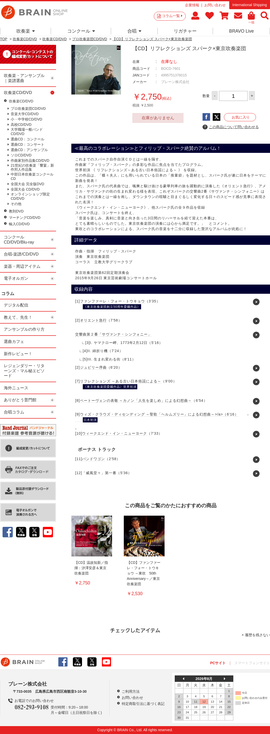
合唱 (134, 31)
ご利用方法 (131, 691)
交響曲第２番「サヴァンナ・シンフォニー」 (113, 334)
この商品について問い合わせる (230, 127)
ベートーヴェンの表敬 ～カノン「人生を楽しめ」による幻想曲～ (136, 400)
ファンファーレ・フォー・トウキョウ (112, 301)
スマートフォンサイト (252, 663)
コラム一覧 (172, 16)
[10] (78, 433)
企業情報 (192, 5)
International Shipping (249, 5)
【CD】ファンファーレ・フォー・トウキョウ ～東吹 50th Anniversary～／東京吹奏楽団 (143, 573)
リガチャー (185, 31)
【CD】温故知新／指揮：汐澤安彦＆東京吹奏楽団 (91, 567)
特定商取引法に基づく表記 (143, 704)
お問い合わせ (215, 5)
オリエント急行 (93, 320)
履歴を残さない (257, 635)
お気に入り (241, 117)
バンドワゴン (93, 459)
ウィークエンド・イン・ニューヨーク (114, 433)
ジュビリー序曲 (93, 367)
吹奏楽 (25, 31)
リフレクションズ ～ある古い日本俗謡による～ (120, 381)
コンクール (81, 31)
